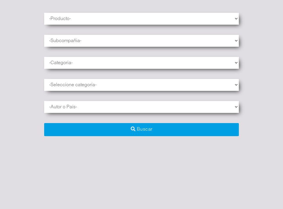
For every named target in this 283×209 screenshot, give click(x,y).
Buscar (142, 129)
